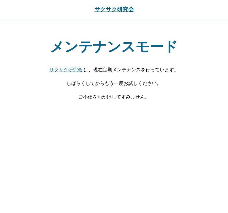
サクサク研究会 (114, 9)
